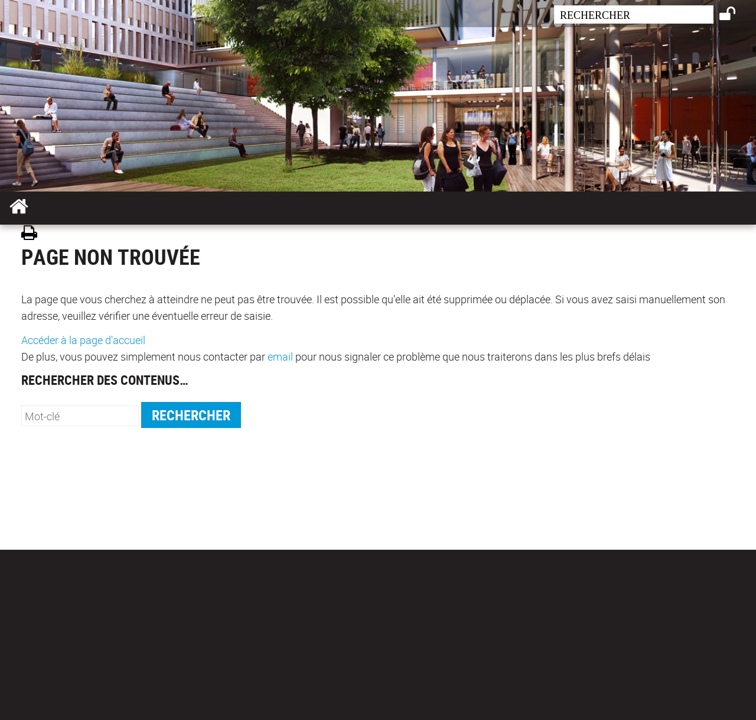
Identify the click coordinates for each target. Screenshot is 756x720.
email (280, 356)
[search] (633, 14)
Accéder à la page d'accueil (83, 340)
